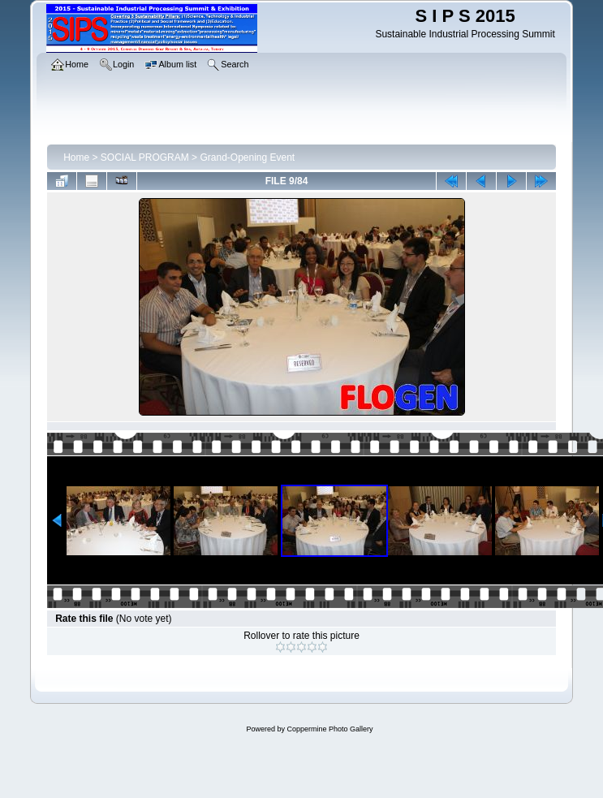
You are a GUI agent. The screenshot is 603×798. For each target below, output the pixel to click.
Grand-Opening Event (247, 157)
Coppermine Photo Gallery (329, 729)
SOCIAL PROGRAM (145, 157)
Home (76, 157)
